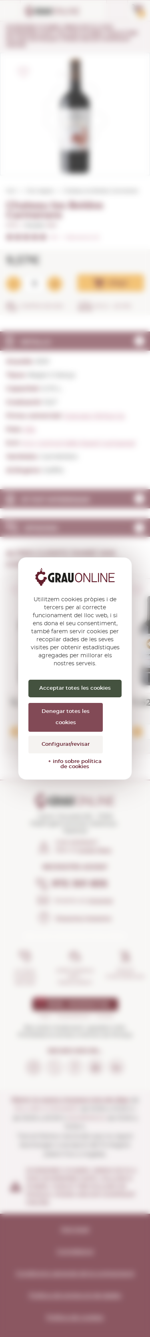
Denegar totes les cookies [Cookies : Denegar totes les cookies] (66, 717)
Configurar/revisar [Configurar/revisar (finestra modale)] (66, 744)
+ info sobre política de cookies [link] (75, 764)
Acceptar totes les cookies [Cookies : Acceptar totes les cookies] (75, 688)
